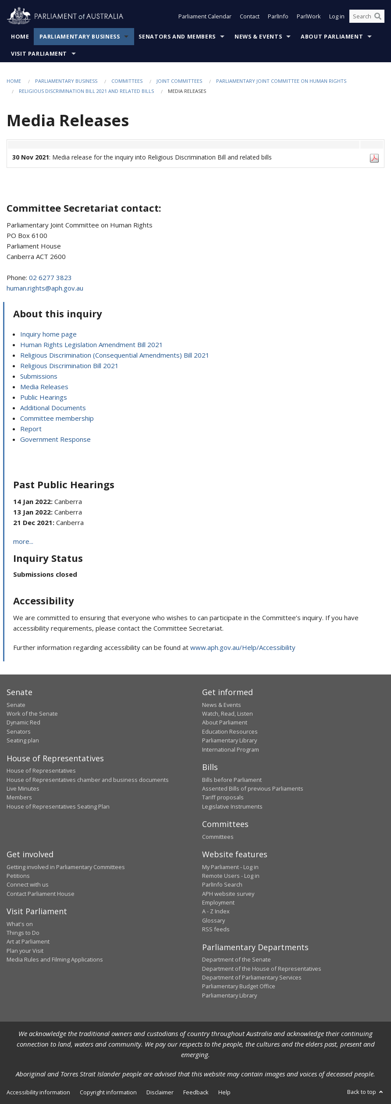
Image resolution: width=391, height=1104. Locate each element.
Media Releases (44, 386)
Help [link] (224, 1092)
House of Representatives (41, 770)
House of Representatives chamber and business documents (88, 780)
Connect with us (28, 884)
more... (23, 541)
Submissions (38, 376)
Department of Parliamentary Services (252, 977)
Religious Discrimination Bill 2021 (69, 365)
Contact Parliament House (41, 894)
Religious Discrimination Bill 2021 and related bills (86, 91)
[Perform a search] (377, 16)
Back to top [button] (365, 1092)
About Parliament (332, 36)
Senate (16, 705)
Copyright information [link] (108, 1092)
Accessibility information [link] (38, 1092)
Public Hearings (43, 397)
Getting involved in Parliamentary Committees (66, 867)
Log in (337, 17)
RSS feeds (216, 929)
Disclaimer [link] (160, 1092)
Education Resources (230, 731)
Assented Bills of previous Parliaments (252, 788)
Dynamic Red (23, 722)
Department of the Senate (236, 959)
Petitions (18, 876)
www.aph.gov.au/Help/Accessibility (242, 647)
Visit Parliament (39, 53)
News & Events (258, 36)
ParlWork (309, 17)
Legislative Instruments (232, 806)
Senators (19, 731)
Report (31, 428)
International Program (230, 749)
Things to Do (23, 933)
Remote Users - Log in (230, 876)
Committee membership (57, 418)
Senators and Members (177, 36)
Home (20, 36)
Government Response (55, 439)
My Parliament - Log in (230, 867)
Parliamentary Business (79, 36)
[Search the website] (366, 16)
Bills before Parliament (232, 780)
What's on (20, 924)
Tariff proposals (223, 797)
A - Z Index (216, 911)
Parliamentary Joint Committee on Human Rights (281, 81)
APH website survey (228, 894)
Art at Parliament (28, 941)
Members (19, 797)
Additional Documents (53, 407)
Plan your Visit (25, 951)
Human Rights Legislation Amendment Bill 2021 (91, 344)
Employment (218, 902)
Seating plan (23, 740)
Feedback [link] (196, 1092)
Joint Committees (179, 81)
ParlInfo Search (222, 884)
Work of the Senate (32, 713)
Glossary (213, 920)
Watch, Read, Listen (227, 713)
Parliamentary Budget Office (238, 986)
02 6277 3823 (50, 277)
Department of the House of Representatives (261, 969)
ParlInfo (278, 17)
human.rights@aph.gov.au (45, 288)
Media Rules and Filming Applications (55, 959)
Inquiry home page (48, 334)
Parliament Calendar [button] (204, 17)
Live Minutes (23, 788)
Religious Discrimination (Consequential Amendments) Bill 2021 (115, 355)
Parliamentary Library (229, 740)
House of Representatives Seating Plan (58, 806)
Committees (126, 81)
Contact (249, 17)
